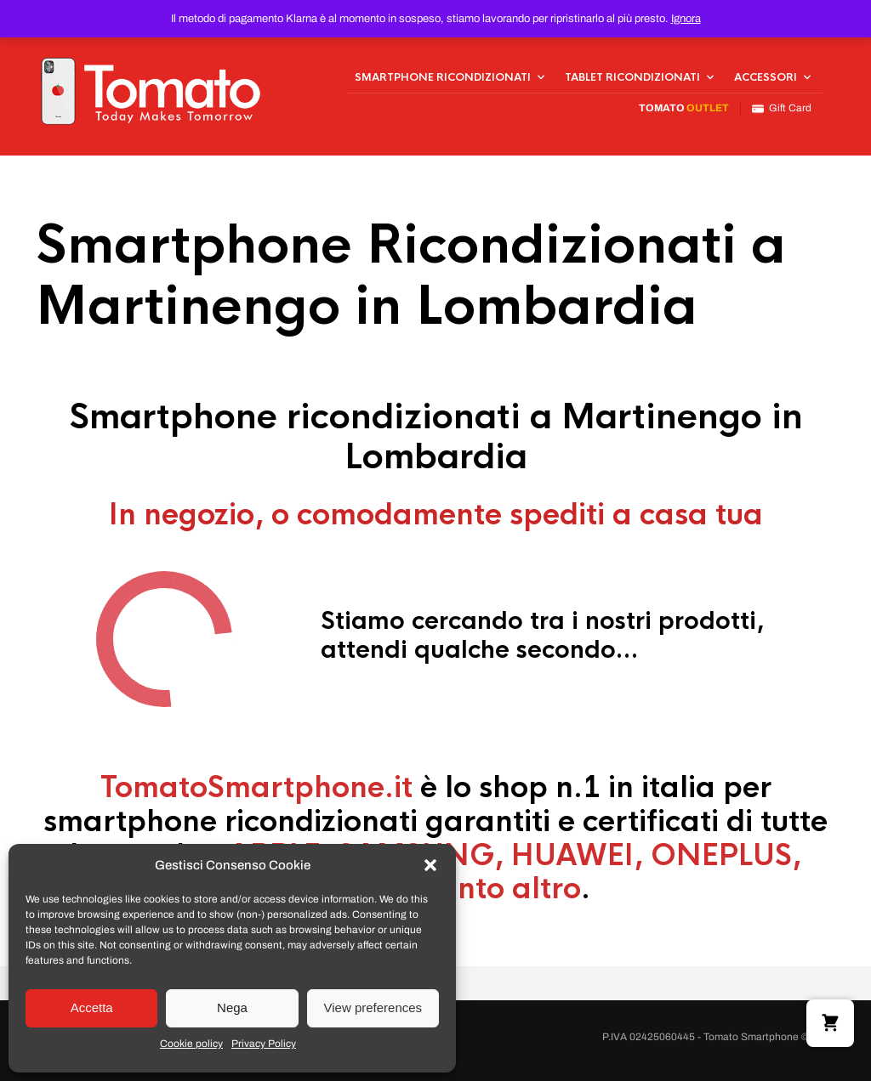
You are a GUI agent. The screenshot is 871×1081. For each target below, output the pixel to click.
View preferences (373, 1007)
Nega (232, 1007)
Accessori (765, 77)
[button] (430, 865)
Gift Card (781, 108)
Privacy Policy (263, 1044)
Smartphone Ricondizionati (443, 77)
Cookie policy (191, 1044)
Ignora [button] (686, 19)
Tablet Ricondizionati (632, 77)
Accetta (92, 1007)
